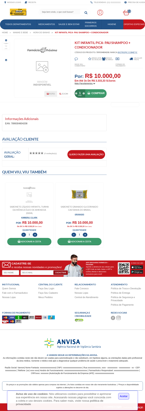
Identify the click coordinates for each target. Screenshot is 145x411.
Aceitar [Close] (124, 396)
